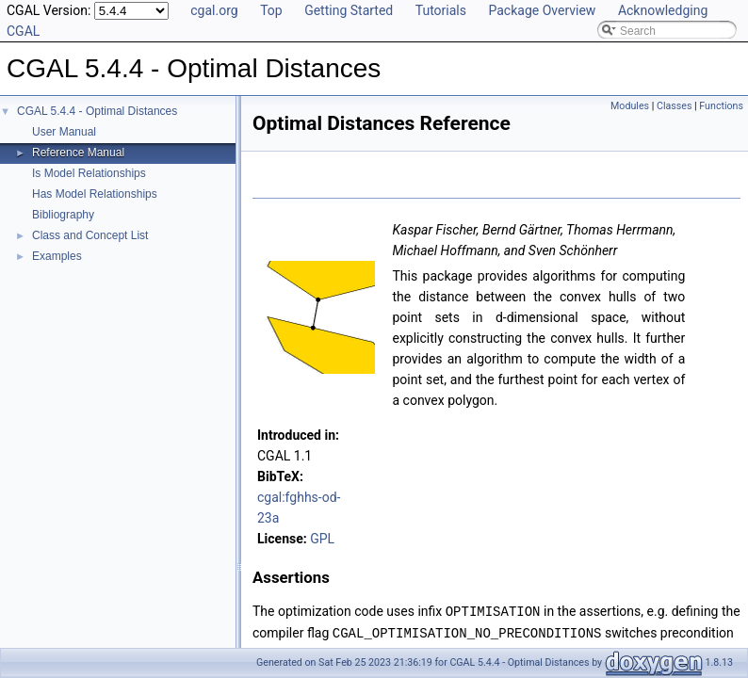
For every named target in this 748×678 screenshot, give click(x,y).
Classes (674, 106)
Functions (721, 106)
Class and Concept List (90, 235)
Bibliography (63, 214)
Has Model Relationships (94, 194)
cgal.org (213, 10)
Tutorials (440, 10)
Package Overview (541, 10)
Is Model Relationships (89, 173)
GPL (322, 538)
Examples (57, 256)
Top (271, 10)
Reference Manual (78, 152)
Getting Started (348, 10)
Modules (629, 106)
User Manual (64, 131)
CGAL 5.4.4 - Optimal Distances (97, 111)
